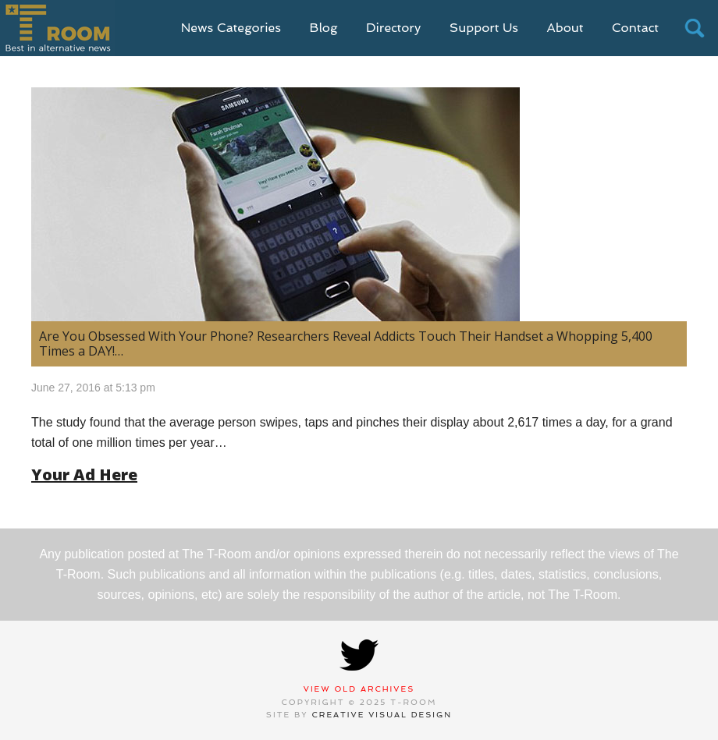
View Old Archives (359, 689)
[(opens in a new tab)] (359, 204)
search (694, 28)
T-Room (57, 28)
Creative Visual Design (382, 714)
